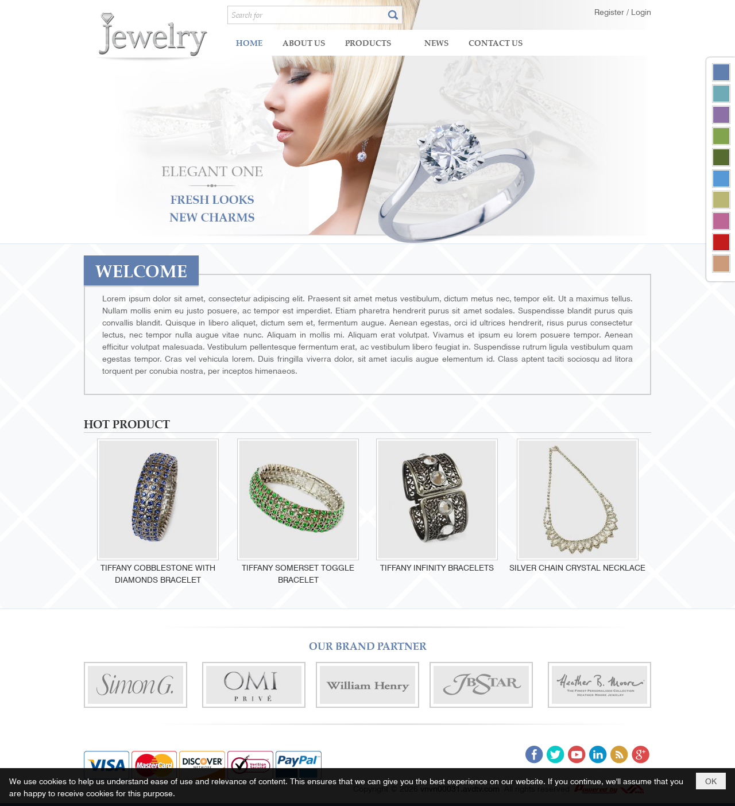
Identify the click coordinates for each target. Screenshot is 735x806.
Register (610, 11)
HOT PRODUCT (127, 423)
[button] (376, 43)
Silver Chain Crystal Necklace (577, 567)
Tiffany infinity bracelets (437, 567)
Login (641, 11)
